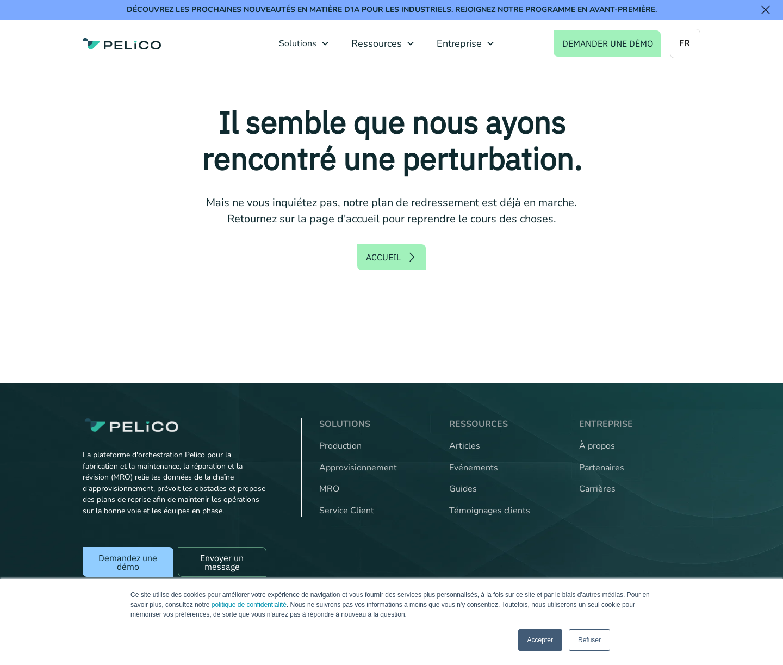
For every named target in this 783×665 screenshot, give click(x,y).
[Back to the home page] (174, 425)
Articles (464, 446)
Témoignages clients (489, 511)
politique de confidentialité (249, 604)
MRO (329, 489)
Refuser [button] (589, 640)
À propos (597, 446)
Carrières (597, 489)
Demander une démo (607, 43)
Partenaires (601, 468)
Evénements (473, 468)
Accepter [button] (540, 640)
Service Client (346, 511)
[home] (122, 43)
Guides (463, 489)
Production (340, 446)
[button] (304, 43)
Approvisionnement (358, 468)
